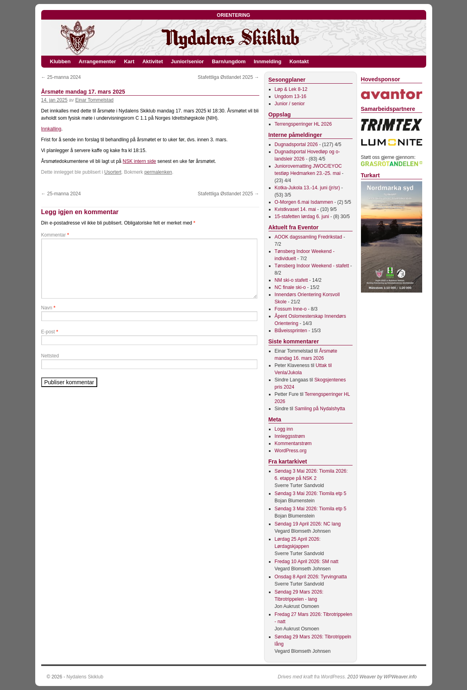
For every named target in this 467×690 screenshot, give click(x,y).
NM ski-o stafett (291, 280)
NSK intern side (139, 161)
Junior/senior (187, 61)
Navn (48, 308)
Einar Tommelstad (94, 100)
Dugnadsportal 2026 (296, 144)
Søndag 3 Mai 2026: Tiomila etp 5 (310, 493)
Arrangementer (97, 61)
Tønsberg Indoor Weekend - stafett (312, 266)
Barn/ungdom (229, 61)
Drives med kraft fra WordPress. (312, 677)
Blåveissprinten (291, 330)
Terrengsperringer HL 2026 (303, 124)
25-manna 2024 (61, 77)
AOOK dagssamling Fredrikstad (308, 237)
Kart (129, 61)
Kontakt (299, 61)
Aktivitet (152, 61)
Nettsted (50, 356)
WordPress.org (291, 450)
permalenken (158, 172)
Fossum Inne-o (291, 309)
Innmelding (267, 61)
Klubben (60, 61)
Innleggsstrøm (290, 436)
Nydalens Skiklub (84, 677)
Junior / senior (290, 103)
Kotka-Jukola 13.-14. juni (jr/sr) (307, 188)
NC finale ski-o (290, 287)
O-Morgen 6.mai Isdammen (304, 202)
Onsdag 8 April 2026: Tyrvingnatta (311, 577)
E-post (49, 332)
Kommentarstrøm (293, 443)
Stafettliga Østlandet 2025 (228, 77)
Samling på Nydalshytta (320, 408)
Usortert (113, 172)
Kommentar (55, 235)
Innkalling (51, 129)
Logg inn (284, 429)
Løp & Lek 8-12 (291, 89)
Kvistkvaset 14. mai (295, 209)
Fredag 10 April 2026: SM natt (306, 561)
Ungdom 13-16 (290, 96)
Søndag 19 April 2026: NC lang (308, 524)
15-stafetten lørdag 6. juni (302, 216)
